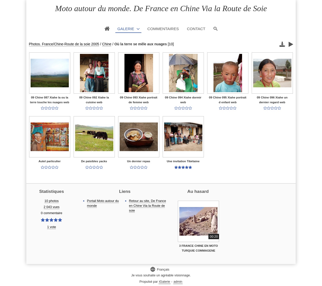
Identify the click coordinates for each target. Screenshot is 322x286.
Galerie (125, 29)
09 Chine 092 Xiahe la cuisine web (94, 100)
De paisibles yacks (94, 161)
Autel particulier (49, 161)
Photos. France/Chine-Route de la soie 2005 (64, 44)
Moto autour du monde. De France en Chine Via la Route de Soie (161, 8)
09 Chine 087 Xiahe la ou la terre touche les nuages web (49, 100)
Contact (196, 29)
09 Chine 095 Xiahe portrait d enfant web (227, 100)
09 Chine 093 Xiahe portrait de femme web (138, 100)
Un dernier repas (138, 161)
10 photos (52, 201)
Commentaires (163, 29)
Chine (107, 44)
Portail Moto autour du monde (103, 203)
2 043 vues (52, 207)
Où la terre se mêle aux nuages (140, 44)
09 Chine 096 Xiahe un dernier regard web (272, 100)
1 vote (51, 227)
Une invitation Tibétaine (183, 161)
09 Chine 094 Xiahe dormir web (183, 100)
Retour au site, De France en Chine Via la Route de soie (147, 205)
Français (159, 269)
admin (178, 281)
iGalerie (164, 281)
